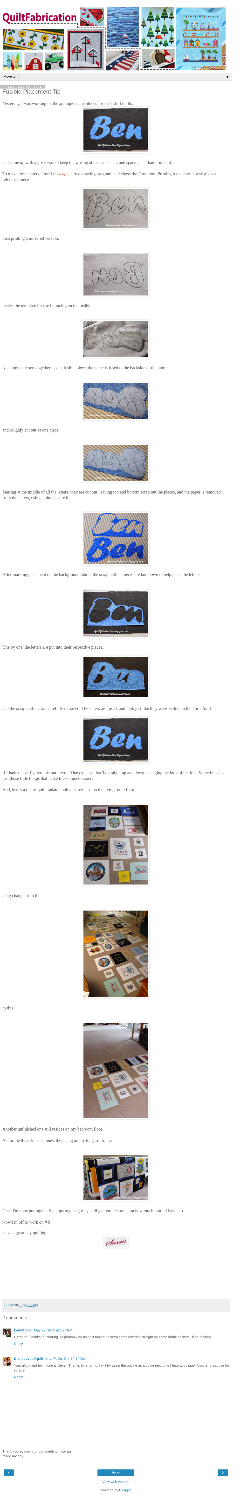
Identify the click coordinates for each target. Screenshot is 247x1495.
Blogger (125, 1490)
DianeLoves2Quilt (28, 1359)
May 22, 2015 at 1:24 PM (53, 1330)
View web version (115, 1482)
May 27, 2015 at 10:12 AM (65, 1359)
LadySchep (23, 1330)
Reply (18, 1344)
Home (116, 1472)
